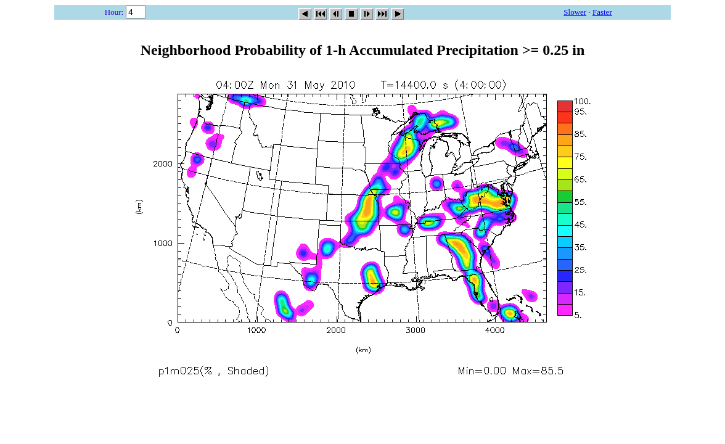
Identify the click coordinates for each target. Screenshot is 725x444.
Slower (574, 12)
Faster (602, 12)
